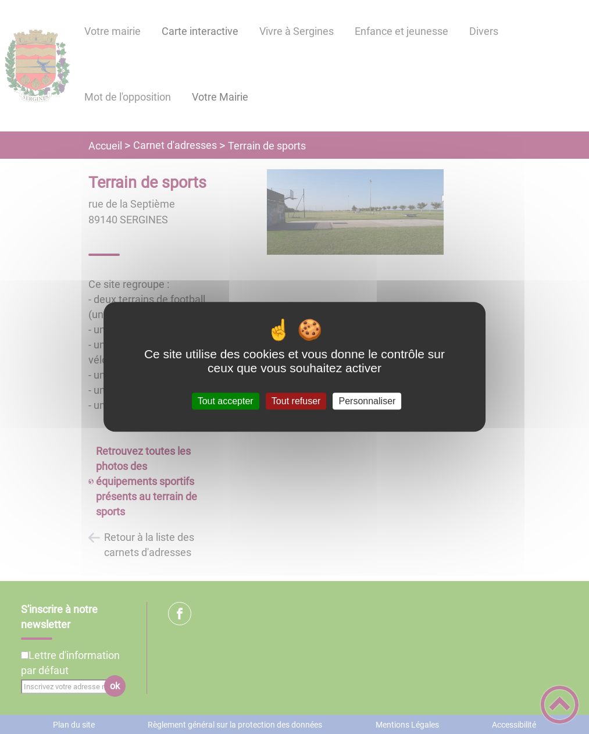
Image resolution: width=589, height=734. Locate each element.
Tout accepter (226, 401)
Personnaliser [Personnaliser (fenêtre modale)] (367, 401)
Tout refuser (296, 401)
